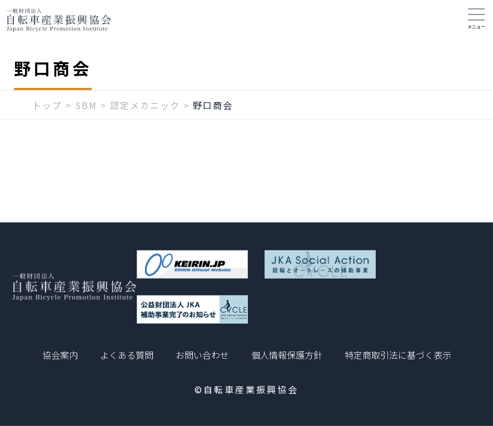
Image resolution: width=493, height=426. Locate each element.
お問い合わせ (202, 354)
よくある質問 (126, 354)
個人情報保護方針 (286, 354)
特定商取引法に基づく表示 (398, 354)
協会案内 (60, 354)
